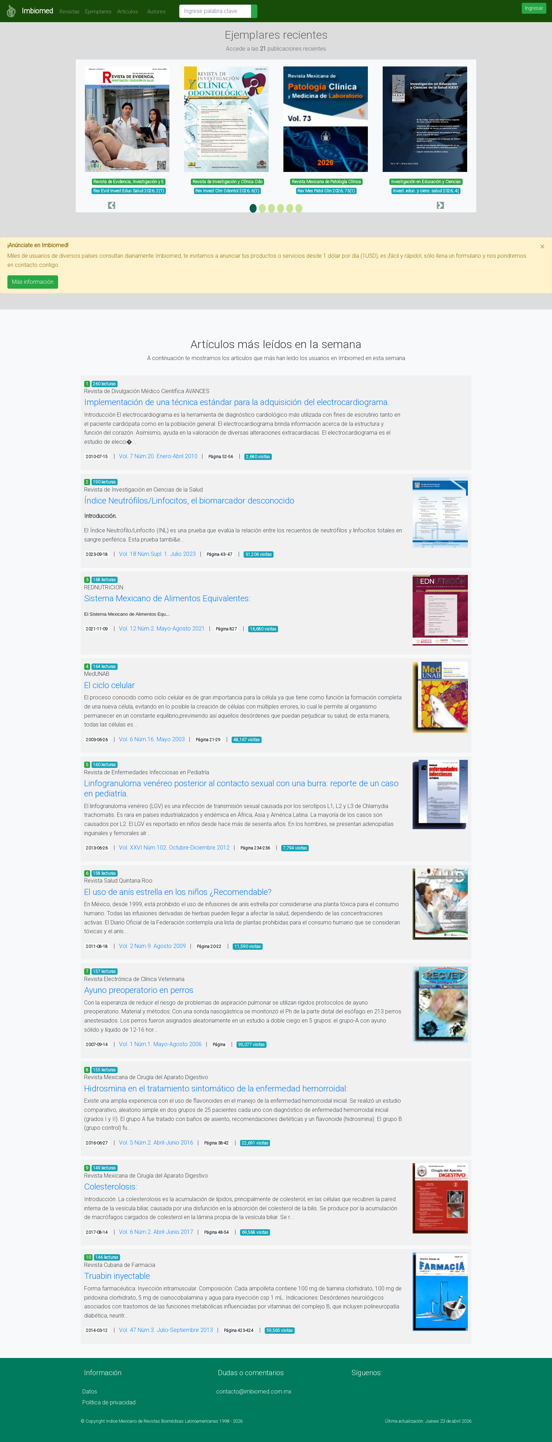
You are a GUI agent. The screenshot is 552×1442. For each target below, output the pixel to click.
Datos (89, 1391)
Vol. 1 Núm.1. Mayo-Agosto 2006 (160, 1044)
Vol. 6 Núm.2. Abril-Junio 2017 (156, 1232)
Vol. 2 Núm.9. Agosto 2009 (152, 946)
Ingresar (534, 8)
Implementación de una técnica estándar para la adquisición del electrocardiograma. (236, 402)
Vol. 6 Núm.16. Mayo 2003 (152, 739)
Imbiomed (37, 11)
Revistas (68, 11)
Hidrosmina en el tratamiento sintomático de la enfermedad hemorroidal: (216, 1089)
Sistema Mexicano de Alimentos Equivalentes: (167, 598)
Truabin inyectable (117, 1276)
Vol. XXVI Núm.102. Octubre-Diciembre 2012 (174, 847)
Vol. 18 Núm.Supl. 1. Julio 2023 (157, 554)
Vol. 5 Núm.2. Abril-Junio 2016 (156, 1142)
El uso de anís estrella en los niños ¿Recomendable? (177, 892)
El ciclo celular (109, 685)
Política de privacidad (109, 1402)
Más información (33, 281)
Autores (155, 11)
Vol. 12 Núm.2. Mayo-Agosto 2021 (162, 628)
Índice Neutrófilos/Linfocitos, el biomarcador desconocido (189, 501)
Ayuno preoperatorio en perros (139, 990)
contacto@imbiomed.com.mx (253, 1391)
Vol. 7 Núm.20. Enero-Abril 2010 (158, 456)
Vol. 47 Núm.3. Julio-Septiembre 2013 (166, 1330)
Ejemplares (98, 11)
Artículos (127, 11)
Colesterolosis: (110, 1187)
